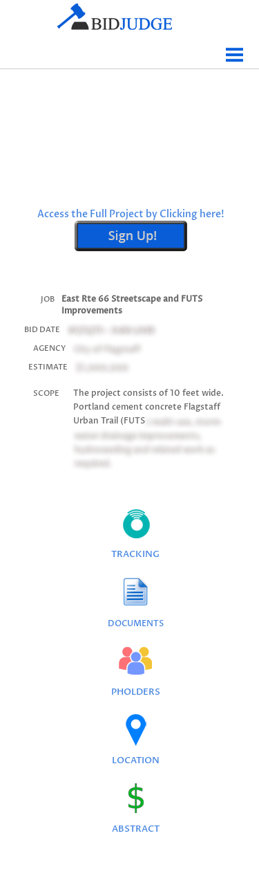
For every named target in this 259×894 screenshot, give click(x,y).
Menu (235, 49)
